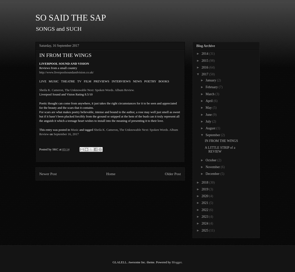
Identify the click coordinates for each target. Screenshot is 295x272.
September (213, 135)
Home (110, 174)
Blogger (177, 262)
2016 (205, 67)
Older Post (173, 174)
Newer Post (48, 174)
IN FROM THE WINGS (221, 141)
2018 (205, 182)
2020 (205, 196)
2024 (205, 223)
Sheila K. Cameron (106, 130)
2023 (205, 216)
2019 (205, 189)
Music (75, 130)
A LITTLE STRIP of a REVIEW (220, 150)
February (212, 87)
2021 (205, 203)
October (211, 160)
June (209, 115)
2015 (205, 60)
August (211, 128)
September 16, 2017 (66, 134)
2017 (205, 74)
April (210, 101)
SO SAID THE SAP (71, 18)
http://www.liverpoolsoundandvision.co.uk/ (66, 72)
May (209, 107)
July (209, 121)
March (210, 94)
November (213, 167)
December (213, 174)
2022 (205, 210)
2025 (205, 230)
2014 (205, 53)
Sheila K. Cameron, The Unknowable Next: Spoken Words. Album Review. (87, 90)
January (211, 80)
